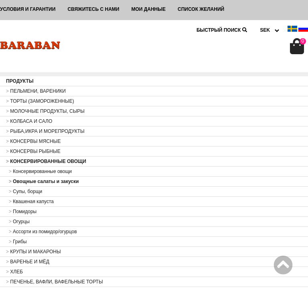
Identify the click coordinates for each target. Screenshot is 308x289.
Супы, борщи (24, 191)
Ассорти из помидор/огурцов (41, 231)
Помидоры (21, 211)
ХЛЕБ (14, 272)
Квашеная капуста (30, 201)
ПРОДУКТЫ (20, 81)
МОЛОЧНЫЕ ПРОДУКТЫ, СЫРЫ (45, 111)
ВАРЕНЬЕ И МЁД (27, 262)
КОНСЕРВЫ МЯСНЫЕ (33, 141)
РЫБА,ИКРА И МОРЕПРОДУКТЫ (45, 131)
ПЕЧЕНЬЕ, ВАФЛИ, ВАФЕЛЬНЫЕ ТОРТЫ (54, 282)
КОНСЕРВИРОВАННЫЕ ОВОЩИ (46, 161)
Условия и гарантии (27, 9)
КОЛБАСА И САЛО (29, 121)
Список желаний (201, 9)
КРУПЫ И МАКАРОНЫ (33, 251)
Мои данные (148, 9)
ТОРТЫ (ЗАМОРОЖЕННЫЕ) (40, 101)
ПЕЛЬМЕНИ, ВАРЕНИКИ (36, 91)
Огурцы (18, 221)
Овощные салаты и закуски (42, 181)
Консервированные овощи (39, 171)
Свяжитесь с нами (93, 9)
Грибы (16, 241)
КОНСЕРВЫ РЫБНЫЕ (33, 151)
